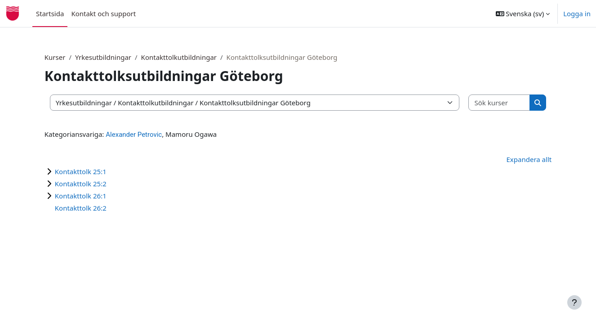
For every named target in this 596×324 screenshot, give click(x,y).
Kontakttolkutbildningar (193, 57)
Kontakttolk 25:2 (96, 183)
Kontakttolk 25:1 (96, 171)
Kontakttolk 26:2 (96, 207)
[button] (523, 13)
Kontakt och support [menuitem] (103, 13)
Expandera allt (514, 159)
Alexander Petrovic (149, 134)
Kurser (70, 57)
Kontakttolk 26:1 (96, 195)
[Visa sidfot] (574, 302)
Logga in (577, 13)
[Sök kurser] (486, 102)
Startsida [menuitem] (50, 13)
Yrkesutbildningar (118, 57)
